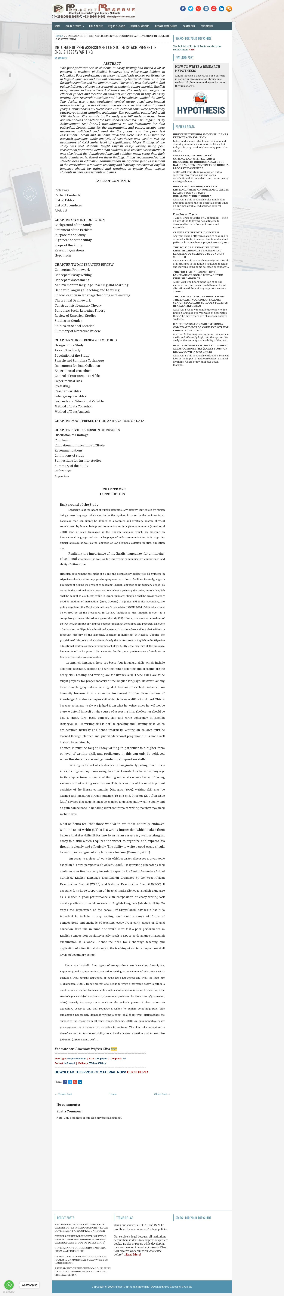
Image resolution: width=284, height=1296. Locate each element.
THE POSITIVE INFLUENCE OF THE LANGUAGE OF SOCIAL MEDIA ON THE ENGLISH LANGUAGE (198, 275)
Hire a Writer (96, 26)
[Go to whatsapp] (9, 1285)
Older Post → (162, 1094)
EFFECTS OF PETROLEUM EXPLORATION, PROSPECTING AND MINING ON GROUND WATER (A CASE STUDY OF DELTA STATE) (80, 1239)
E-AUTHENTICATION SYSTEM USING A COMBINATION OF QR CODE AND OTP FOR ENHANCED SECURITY (201, 327)
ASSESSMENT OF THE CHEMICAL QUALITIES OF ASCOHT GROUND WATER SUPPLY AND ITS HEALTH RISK (83, 1271)
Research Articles (140, 26)
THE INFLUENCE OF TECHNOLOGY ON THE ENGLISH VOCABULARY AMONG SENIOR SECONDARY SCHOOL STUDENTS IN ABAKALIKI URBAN (200, 301)
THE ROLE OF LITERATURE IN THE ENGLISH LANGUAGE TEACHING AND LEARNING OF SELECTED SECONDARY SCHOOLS (198, 252)
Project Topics (76, 25)
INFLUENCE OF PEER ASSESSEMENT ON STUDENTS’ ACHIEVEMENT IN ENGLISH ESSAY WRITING (105, 49)
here (114, 1049)
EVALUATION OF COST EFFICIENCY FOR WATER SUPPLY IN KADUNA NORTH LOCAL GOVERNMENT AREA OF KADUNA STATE (81, 1227)
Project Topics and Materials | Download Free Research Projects (153, 1286)
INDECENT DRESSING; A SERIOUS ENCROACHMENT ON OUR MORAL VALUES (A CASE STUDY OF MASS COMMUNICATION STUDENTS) (201, 191)
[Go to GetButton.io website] (9, 1292)
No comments (61, 58)
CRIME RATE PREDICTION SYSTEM (196, 232)
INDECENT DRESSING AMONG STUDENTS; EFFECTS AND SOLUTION (201, 136)
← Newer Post (63, 1094)
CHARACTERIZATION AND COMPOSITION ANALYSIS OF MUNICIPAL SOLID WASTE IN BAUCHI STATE (81, 1259)
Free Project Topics (185, 214)
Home (57, 26)
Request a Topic (116, 26)
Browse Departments (166, 26)
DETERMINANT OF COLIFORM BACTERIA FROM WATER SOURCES (80, 1249)
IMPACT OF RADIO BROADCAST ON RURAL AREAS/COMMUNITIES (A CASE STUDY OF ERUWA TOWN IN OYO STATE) (200, 348)
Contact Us (189, 26)
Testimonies (207, 26)
